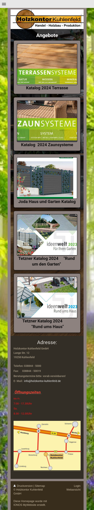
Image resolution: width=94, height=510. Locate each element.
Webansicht (73, 489)
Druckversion (24, 485)
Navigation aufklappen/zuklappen (47, 4)
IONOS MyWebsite (25, 504)
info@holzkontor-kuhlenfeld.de (42, 381)
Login (77, 485)
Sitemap (40, 485)
